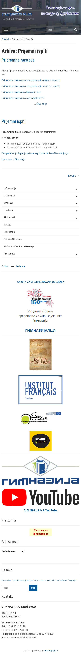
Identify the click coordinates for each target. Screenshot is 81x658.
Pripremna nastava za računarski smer (23, 98)
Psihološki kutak (13, 239)
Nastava (40, 210)
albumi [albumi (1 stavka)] (10, 580)
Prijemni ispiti (14, 121)
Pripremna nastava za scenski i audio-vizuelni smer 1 (31, 80)
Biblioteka (9, 231)
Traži (76, 30)
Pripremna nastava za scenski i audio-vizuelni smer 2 (31, 86)
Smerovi (40, 203)
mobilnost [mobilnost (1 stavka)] (43, 580)
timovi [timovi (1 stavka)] (56, 580)
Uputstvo (7, 159)
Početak (5, 39)
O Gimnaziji (40, 196)
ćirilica (5, 266)
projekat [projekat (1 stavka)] (50, 580)
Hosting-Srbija (51, 650)
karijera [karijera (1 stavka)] (30, 580)
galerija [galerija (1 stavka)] (16, 580)
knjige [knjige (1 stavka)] (36, 580)
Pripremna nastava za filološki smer (21, 92)
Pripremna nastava (18, 60)
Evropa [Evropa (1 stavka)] (4, 580)
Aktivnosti (40, 217)
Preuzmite (40, 254)
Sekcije (7, 224)
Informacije (40, 188)
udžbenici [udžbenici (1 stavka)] (64, 580)
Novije (73, 175)
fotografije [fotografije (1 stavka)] (72, 580)
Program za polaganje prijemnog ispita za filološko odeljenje (35, 153)
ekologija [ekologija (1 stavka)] (23, 580)
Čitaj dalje (41, 103)
